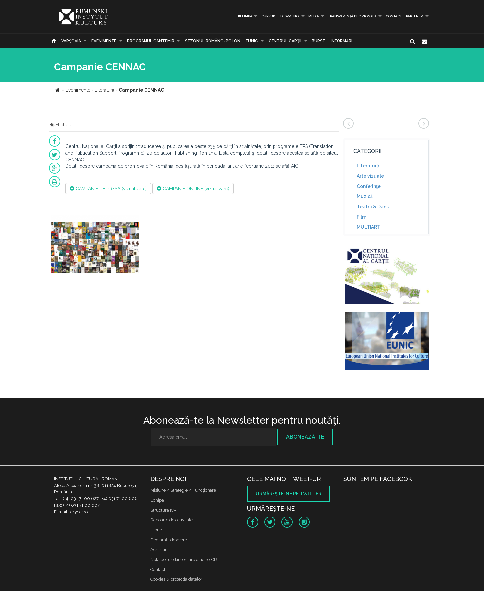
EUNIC (252, 41)
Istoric (156, 529)
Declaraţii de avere (168, 539)
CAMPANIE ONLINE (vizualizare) (193, 188)
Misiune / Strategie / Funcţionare (183, 490)
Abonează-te (305, 437)
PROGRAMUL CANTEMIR (150, 41)
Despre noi (290, 16)
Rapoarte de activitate (171, 519)
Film (361, 217)
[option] (95, 245)
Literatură (368, 165)
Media (313, 16)
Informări (341, 41)
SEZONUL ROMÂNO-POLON (212, 41)
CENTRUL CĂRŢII (285, 41)
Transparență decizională (352, 16)
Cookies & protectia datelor (176, 579)
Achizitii (158, 549)
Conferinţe (369, 186)
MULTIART (368, 227)
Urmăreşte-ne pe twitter (288, 493)
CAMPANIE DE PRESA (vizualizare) (108, 188)
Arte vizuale (370, 176)
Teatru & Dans (373, 206)
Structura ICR (163, 510)
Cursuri (268, 16)
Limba (244, 16)
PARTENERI (415, 16)
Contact (394, 16)
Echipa (157, 500)
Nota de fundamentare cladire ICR (183, 559)
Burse (318, 41)
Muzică (365, 196)
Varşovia (71, 41)
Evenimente (103, 41)
